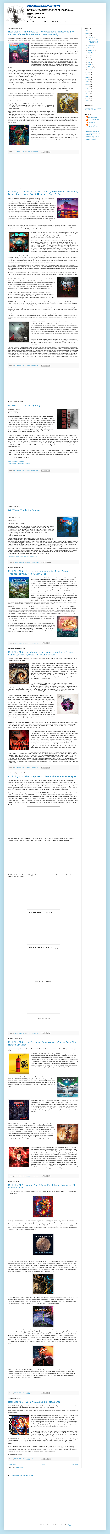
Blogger (70, 1525)
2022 (88, 74)
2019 (88, 82)
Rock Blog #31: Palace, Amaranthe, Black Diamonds (34, 1402)
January (90, 69)
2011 (88, 101)
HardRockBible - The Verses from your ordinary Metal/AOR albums (93, 138)
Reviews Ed (91, 122)
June (89, 57)
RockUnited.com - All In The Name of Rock (21, 1475)
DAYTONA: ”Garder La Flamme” (24, 510)
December (91, 37)
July (89, 55)
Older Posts (75, 1464)
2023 (88, 72)
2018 (88, 84)
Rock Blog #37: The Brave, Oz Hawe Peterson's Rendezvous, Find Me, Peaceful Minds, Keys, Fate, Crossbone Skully (41, 33)
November (91, 45)
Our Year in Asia (92, 117)
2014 (88, 93)
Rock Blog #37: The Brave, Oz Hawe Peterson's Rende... (94, 41)
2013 (88, 96)
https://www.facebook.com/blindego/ (19, 463)
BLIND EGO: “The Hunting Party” (24, 405)
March (90, 64)
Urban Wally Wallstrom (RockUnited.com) (94, 125)
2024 (88, 35)
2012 (88, 98)
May (89, 60)
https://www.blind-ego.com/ (16, 461)
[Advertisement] (43, 171)
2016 (88, 89)
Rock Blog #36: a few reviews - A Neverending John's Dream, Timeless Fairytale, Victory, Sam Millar (38, 572)
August (90, 52)
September (91, 50)
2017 (88, 86)
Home (43, 1464)
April (89, 62)
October (90, 48)
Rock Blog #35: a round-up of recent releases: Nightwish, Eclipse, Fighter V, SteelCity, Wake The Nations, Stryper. (40, 653)
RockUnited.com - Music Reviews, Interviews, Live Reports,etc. (93, 133)
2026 (88, 31)
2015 (88, 91)
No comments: (35, 151)
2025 (88, 33)
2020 (88, 79)
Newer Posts (12, 1464)
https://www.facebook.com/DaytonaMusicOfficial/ (22, 556)
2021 (88, 77)
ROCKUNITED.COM (93, 119)
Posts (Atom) (19, 1467)
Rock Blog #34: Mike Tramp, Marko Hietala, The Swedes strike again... (43, 776)
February (90, 67)
